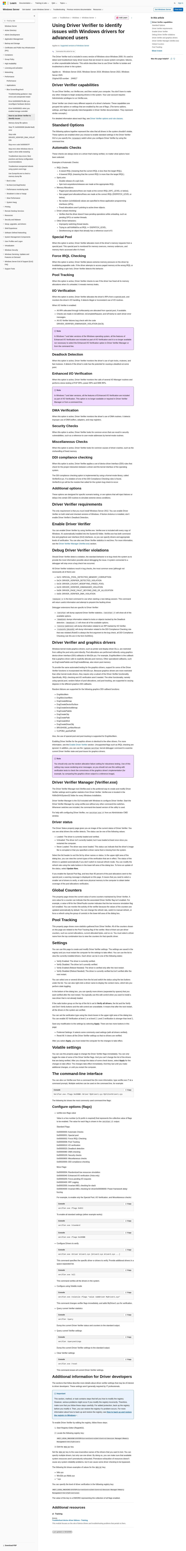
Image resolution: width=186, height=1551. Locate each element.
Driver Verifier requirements (162, 28)
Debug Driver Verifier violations (163, 35)
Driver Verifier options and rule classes (106, 119)
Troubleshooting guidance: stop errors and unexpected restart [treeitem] (20, 95)
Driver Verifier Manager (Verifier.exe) (74, 544)
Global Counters (158, 44)
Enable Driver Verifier (78, 745)
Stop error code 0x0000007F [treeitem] (19, 145)
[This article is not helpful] (174, 58)
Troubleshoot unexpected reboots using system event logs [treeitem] (21, 167)
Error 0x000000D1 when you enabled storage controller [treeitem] (19, 109)
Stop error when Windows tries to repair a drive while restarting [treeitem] (21, 150)
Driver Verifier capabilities (162, 22)
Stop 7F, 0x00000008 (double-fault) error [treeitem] (22, 128)
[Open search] (174, 3)
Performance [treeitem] (11, 81)
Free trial (178, 9)
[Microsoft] (4, 3)
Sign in (180, 3)
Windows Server (88, 18)
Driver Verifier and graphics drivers (165, 38)
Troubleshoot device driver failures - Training (70, 1520)
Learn (55, 18)
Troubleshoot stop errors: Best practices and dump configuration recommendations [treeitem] (21, 159)
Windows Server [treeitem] (11, 26)
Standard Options (158, 25)
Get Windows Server (163, 9)
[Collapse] (34, 16)
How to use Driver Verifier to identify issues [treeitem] (20, 117)
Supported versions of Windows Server (74, 46)
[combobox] (19, 21)
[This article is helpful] (171, 58)
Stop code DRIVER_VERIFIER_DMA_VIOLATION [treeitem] (22, 137)
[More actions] (132, 18)
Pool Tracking (157, 47)
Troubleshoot (64, 18)
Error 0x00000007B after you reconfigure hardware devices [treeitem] (19, 102)
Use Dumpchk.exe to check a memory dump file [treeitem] (19, 175)
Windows (75, 18)
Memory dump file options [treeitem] (18, 123)
